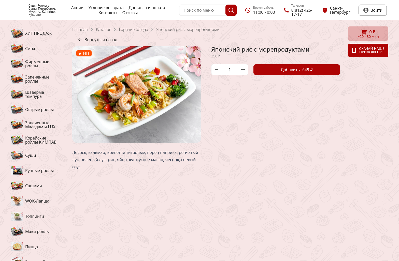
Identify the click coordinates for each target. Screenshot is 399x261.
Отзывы (130, 13)
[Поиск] (231, 10)
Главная (80, 29)
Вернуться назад (96, 40)
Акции (77, 8)
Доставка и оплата (147, 8)
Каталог (103, 29)
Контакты (107, 13)
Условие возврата (106, 8)
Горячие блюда (133, 29)
